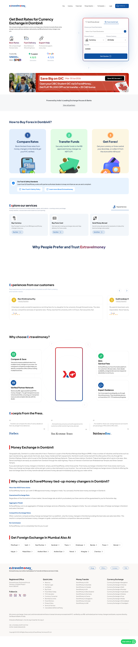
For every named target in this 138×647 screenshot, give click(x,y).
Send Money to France (83, 607)
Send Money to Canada (83, 598)
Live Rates (48, 598)
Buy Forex (48, 600)
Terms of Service (50, 616)
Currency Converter (51, 607)
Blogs (92, 579)
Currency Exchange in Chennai (116, 595)
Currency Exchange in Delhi (115, 598)
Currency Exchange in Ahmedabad (118, 611)
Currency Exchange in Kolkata (116, 605)
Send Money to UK (82, 600)
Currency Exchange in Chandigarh (117, 614)
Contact (114, 579)
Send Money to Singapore (84, 609)
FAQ (125, 579)
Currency (70, 6)
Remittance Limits (50, 609)
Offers (103, 579)
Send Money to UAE (82, 614)
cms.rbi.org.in (27, 630)
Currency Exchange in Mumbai (116, 600)
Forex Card (79, 6)
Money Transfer (89, 6)
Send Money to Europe (83, 611)
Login (110, 6)
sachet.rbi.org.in (38, 630)
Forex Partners (49, 611)
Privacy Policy (49, 614)
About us (47, 593)
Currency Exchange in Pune (115, 607)
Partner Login (49, 595)
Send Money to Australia (83, 595)
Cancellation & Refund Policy (54, 618)
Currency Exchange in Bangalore (117, 593)
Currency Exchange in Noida (116, 609)
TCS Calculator (49, 605)
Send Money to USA (82, 593)
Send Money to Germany (84, 605)
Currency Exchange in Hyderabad (117, 602)
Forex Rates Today (50, 602)
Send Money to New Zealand (85, 602)
